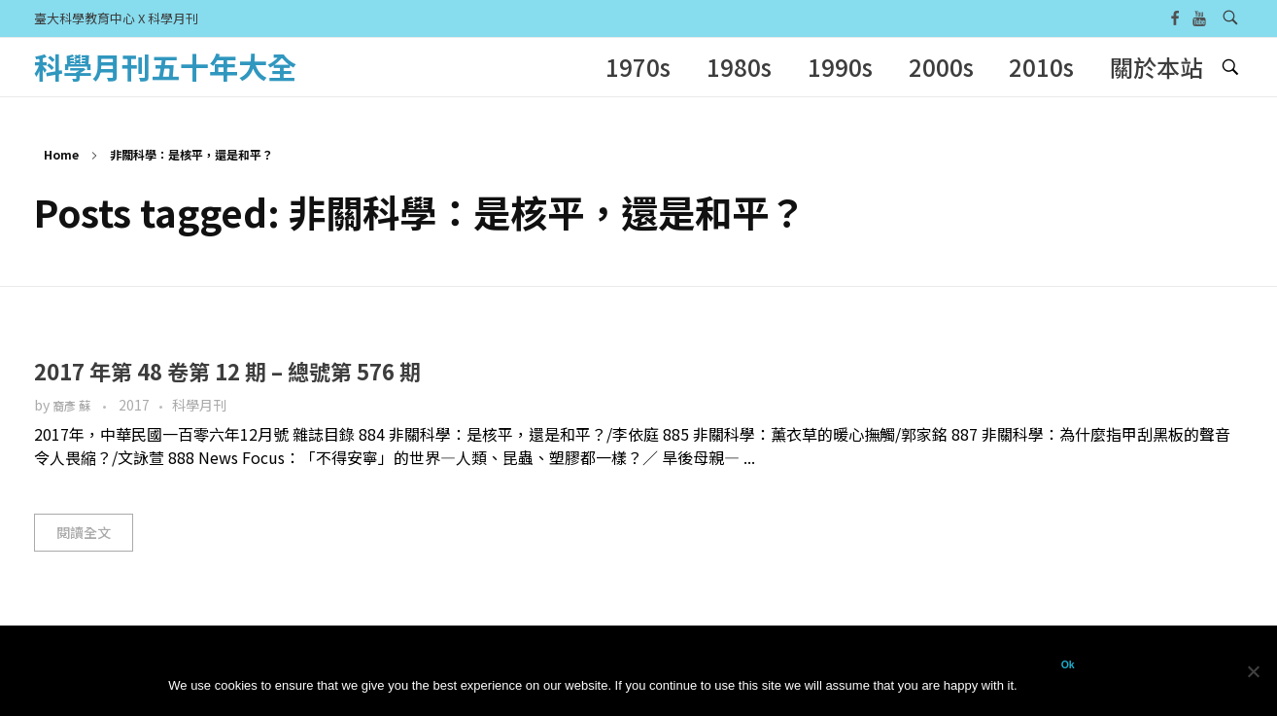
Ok (1068, 664)
